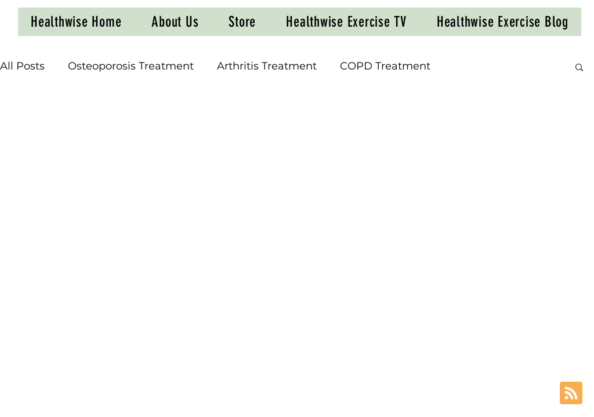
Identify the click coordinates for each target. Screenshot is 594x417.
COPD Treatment (385, 66)
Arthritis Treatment (267, 66)
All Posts (22, 66)
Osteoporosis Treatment (131, 66)
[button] (579, 68)
